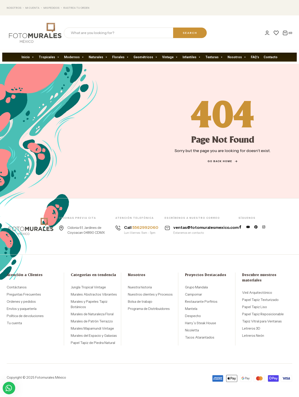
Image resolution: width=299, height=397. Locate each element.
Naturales (98, 57)
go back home (223, 161)
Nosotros (237, 57)
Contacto (270, 57)
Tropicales (49, 57)
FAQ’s (255, 57)
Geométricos (145, 57)
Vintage (170, 57)
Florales (120, 57)
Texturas (214, 57)
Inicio (28, 57)
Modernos (74, 57)
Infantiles (192, 57)
